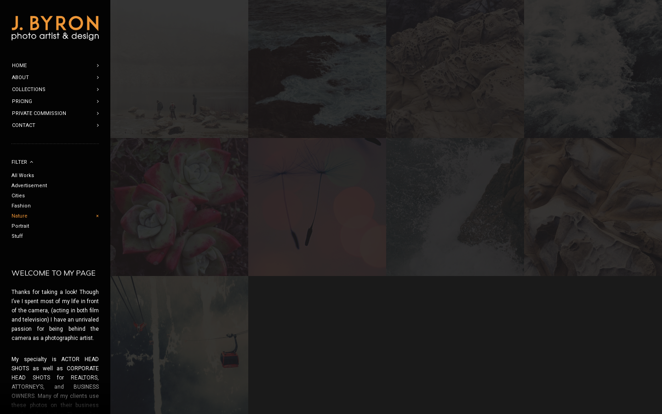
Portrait (20, 226)
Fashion (21, 206)
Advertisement (29, 186)
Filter (19, 162)
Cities (18, 196)
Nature (19, 216)
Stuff (17, 236)
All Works (22, 175)
